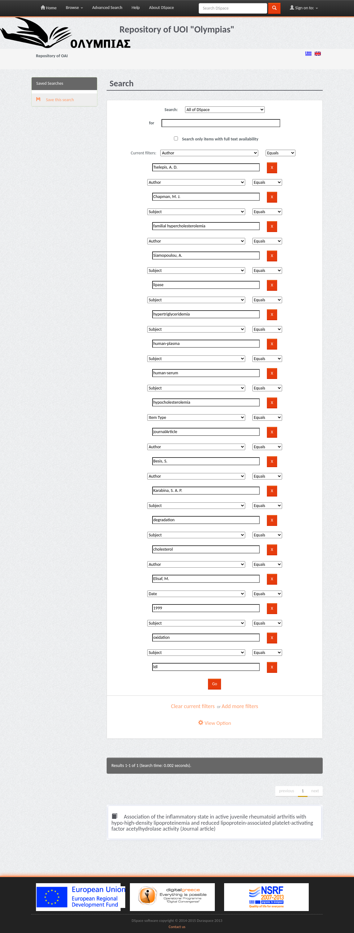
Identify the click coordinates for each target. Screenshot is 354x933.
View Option (214, 723)
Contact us (177, 926)
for (151, 123)
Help (136, 7)
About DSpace (161, 7)
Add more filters (240, 706)
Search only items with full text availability (216, 139)
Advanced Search (107, 7)
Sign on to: (304, 8)
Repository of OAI (52, 55)
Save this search (55, 99)
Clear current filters (193, 706)
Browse (74, 7)
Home (48, 8)
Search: (171, 109)
